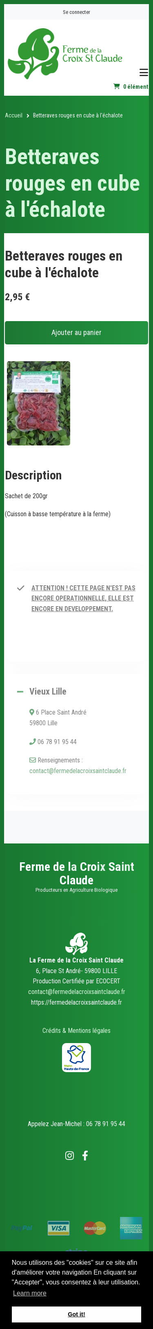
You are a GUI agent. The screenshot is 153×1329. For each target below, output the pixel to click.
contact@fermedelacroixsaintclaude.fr (77, 771)
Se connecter (76, 12)
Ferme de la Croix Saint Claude (76, 873)
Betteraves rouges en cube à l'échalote (72, 183)
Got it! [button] (76, 1314)
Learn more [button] (30, 1293)
